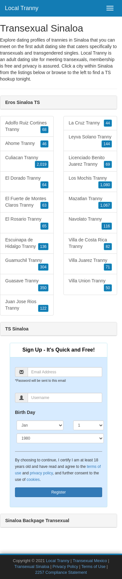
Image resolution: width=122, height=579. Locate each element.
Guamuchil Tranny (26, 264)
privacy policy (41, 473)
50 (108, 288)
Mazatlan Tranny (90, 202)
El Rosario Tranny (26, 222)
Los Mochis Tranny (90, 181)
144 (106, 144)
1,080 (105, 185)
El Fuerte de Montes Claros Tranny (26, 202)
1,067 (105, 205)
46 (44, 144)
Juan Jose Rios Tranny (26, 305)
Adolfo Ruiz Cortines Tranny (26, 126)
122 (43, 308)
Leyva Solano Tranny (90, 140)
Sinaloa (105, 66)
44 (108, 123)
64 (44, 185)
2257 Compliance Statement (61, 572)
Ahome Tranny (26, 143)
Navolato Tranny (90, 222)
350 (43, 288)
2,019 (42, 164)
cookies (33, 479)
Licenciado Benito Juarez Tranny (90, 161)
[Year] (60, 438)
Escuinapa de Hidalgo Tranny (26, 243)
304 (43, 267)
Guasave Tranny (26, 284)
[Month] (40, 425)
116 (106, 226)
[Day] (88, 425)
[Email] (65, 372)
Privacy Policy (65, 566)
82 (108, 246)
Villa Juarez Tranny (90, 264)
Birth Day (25, 412)
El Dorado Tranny (26, 181)
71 (108, 267)
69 (108, 164)
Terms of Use (93, 566)
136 (43, 246)
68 (44, 129)
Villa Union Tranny (90, 284)
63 (44, 205)
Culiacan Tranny (26, 161)
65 (44, 226)
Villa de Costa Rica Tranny (90, 243)
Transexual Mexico (90, 561)
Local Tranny (21, 8)
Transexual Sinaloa (31, 566)
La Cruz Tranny (90, 123)
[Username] (65, 398)
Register (58, 492)
